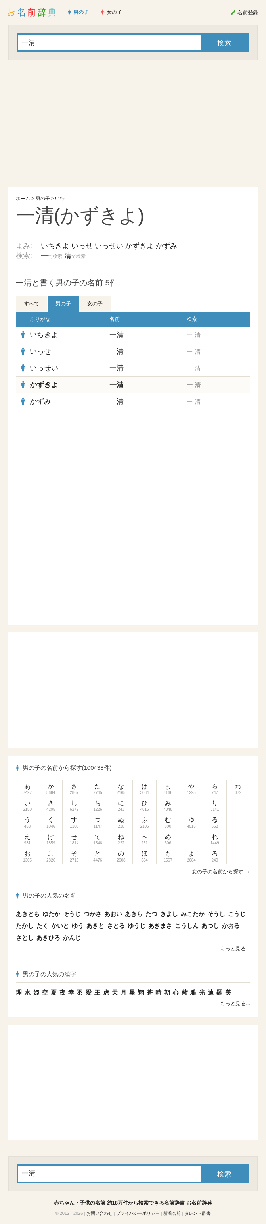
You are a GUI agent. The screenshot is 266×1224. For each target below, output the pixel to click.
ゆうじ (136, 925)
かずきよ (139, 246)
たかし (25, 925)
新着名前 (172, 1213)
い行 (60, 198)
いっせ (82, 246)
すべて (31, 303)
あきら (134, 913)
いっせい (109, 246)
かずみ (166, 246)
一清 (116, 335)
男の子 (43, 198)
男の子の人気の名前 (46, 895)
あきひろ (48, 937)
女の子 (95, 303)
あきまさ (160, 925)
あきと (95, 925)
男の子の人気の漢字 (46, 974)
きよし (169, 913)
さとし (25, 937)
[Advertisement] (133, 123)
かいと (60, 925)
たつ (151, 913)
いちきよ (55, 246)
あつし (210, 925)
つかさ (92, 913)
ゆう (78, 925)
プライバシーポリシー (138, 1213)
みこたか (193, 913)
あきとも (28, 913)
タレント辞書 (197, 1213)
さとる (116, 925)
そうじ (72, 913)
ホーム (23, 198)
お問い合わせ (99, 1213)
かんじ (72, 937)
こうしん (187, 925)
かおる (231, 925)
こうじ (237, 913)
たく (42, 925)
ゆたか (51, 913)
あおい (113, 913)
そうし (216, 913)
